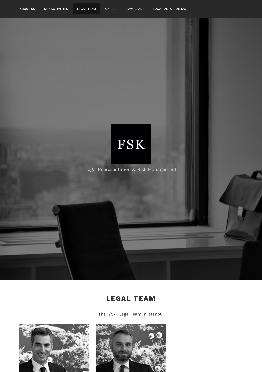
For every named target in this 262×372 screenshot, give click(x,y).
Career (111, 9)
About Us (27, 9)
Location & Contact (170, 9)
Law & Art (135, 9)
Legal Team (86, 9)
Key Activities (56, 9)
